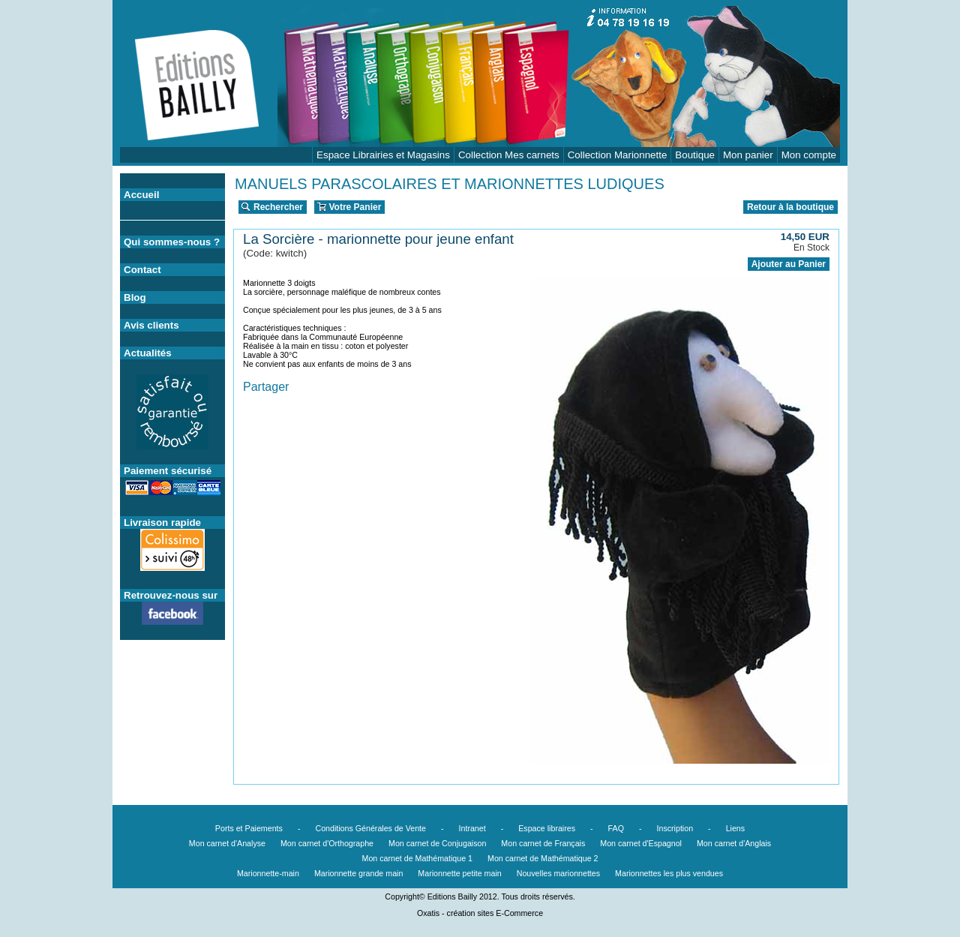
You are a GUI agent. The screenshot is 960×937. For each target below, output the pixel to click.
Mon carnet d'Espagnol (641, 843)
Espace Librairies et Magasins (383, 155)
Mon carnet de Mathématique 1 (417, 858)
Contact (142, 269)
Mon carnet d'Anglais (734, 843)
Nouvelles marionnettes (558, 873)
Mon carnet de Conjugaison (437, 843)
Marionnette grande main (358, 873)
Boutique (695, 155)
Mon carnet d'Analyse (227, 843)
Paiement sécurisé (168, 470)
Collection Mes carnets (509, 155)
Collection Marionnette (618, 155)
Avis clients (151, 325)
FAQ (616, 828)
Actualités (148, 353)
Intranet (472, 828)
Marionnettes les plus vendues (669, 873)
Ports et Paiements (249, 828)
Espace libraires (546, 828)
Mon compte (809, 155)
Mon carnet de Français (543, 843)
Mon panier (748, 155)
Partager (266, 386)
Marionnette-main (268, 873)
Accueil (141, 194)
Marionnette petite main (459, 873)
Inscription (675, 828)
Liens (735, 828)
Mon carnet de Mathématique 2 (543, 858)
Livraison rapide (162, 522)
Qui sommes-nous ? (172, 242)
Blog (135, 297)
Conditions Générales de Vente (370, 828)
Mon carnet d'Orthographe (327, 843)
